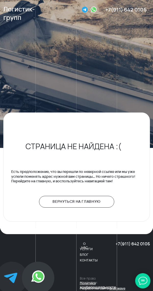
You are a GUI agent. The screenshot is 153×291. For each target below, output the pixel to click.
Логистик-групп (19, 13)
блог (84, 254)
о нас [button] (84, 246)
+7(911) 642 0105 (126, 9)
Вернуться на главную (76, 201)
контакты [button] (89, 260)
